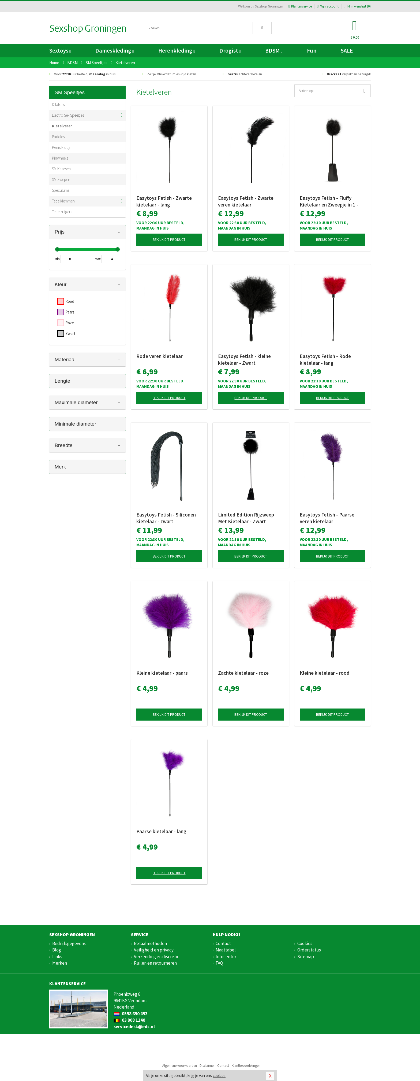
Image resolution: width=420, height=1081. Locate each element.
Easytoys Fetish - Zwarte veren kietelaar (245, 201)
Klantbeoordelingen (246, 1065)
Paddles (58, 136)
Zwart (70, 333)
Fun (311, 50)
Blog (56, 950)
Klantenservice (300, 6)
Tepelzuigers (62, 211)
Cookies (304, 943)
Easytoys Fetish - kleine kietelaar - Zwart (244, 359)
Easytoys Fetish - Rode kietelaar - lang (325, 359)
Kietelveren (62, 125)
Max (98, 259)
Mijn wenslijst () (357, 6)
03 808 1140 (129, 1020)
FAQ (219, 963)
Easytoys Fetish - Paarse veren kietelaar (327, 518)
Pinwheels (60, 158)
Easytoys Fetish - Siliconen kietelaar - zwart (166, 518)
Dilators (58, 104)
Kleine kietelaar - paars (162, 673)
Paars (69, 312)
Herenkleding (176, 50)
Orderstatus (309, 950)
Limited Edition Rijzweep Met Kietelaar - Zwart (246, 518)
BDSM (273, 50)
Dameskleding (114, 50)
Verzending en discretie (156, 957)
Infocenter (226, 957)
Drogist (230, 50)
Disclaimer (207, 1065)
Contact (223, 943)
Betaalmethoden (150, 943)
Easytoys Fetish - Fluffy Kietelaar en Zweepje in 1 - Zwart (329, 201)
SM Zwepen (61, 179)
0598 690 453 (131, 1014)
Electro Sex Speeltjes (68, 115)
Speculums (60, 190)
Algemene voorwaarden (179, 1065)
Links (57, 957)
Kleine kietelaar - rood (325, 673)
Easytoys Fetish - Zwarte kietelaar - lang (164, 201)
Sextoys (60, 50)
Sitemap (305, 957)
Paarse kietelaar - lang (161, 831)
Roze (69, 322)
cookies (219, 1075)
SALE (347, 50)
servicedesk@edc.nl (134, 1027)
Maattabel (226, 950)
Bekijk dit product (169, 239)
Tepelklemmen (63, 201)
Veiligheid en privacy (154, 950)
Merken (59, 963)
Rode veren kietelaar (159, 356)
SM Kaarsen (61, 168)
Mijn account (328, 6)
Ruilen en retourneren (155, 963)
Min (57, 259)
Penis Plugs (61, 147)
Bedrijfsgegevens (69, 943)
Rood (69, 301)
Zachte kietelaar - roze (243, 673)
